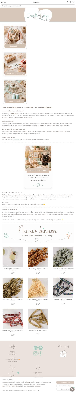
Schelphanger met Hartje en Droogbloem (12, 269)
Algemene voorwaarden (38, 380)
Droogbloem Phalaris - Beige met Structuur (13, 300)
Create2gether (13, 352)
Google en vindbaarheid (38, 382)
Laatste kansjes (13, 354)
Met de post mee (38, 372)
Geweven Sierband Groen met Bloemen (63, 300)
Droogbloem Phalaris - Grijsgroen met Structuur (63, 269)
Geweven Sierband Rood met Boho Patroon (12, 331)
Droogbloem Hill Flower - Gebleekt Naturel (38, 300)
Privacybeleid (38, 379)
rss (46, 390)
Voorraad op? (12, 357)
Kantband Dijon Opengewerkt (38, 330)
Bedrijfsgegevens (38, 377)
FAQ (38, 375)
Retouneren (38, 374)
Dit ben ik (12, 351)
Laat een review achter (12, 359)
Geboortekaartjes (12, 361)
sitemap (42, 390)
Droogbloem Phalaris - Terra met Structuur (38, 269)
